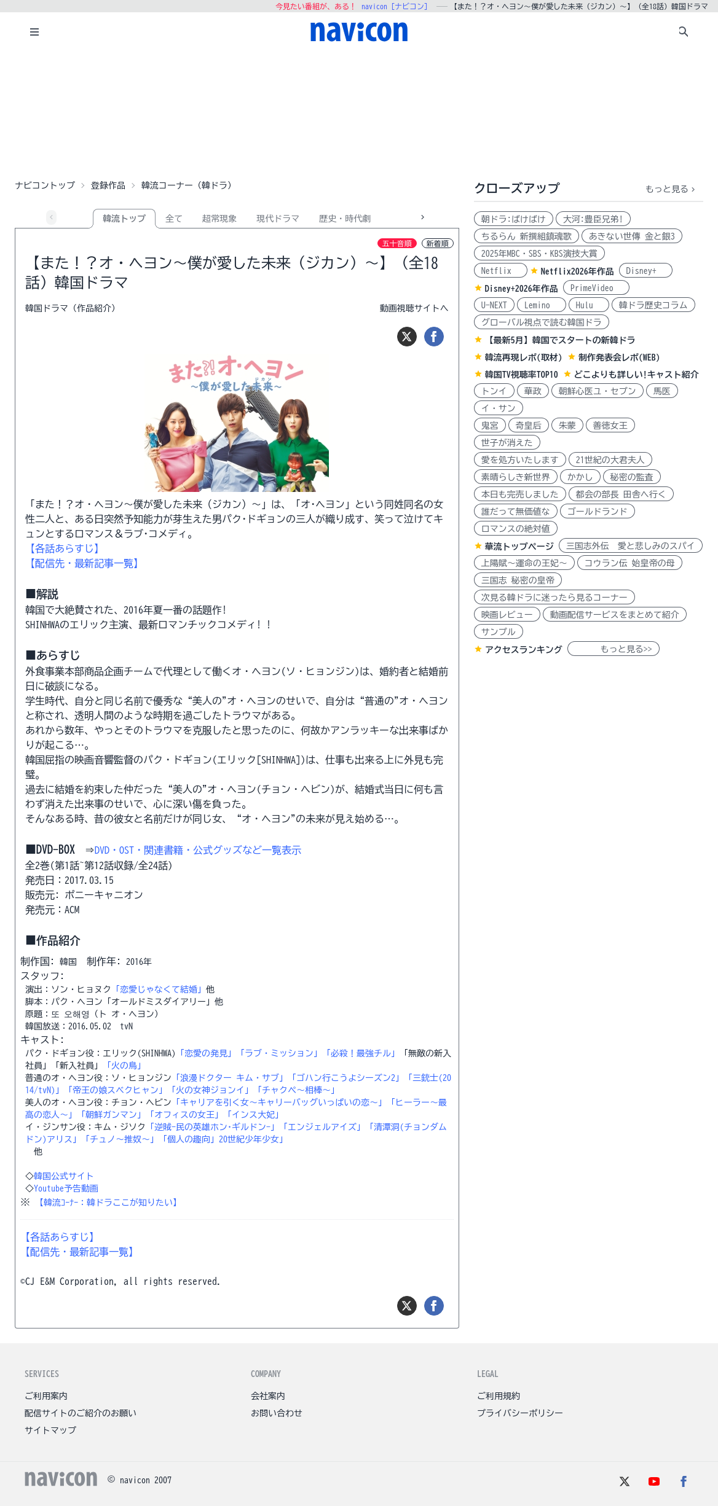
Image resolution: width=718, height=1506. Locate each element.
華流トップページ (519, 546)
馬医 (662, 391)
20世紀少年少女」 (253, 1139)
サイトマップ (50, 1430)
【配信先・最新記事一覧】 (84, 563)
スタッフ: (42, 976)
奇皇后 (529, 425)
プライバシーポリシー (520, 1413)
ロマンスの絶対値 (515, 529)
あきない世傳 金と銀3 (632, 236)
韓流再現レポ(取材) (523, 357)
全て (174, 218)
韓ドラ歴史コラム (653, 305)
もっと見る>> (613, 649)
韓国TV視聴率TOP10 (521, 374)
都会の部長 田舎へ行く (621, 494)
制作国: (37, 961)
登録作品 (108, 185)
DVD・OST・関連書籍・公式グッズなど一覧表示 (198, 850)
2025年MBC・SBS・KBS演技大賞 (539, 253)
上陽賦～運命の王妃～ (524, 563)
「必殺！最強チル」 (361, 1053)
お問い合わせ (276, 1413)
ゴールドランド (597, 511)
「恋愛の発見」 (206, 1053)
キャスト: (42, 1040)
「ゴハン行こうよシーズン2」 (346, 1078)
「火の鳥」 (124, 1065)
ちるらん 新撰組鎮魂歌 (526, 236)
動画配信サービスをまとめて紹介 (614, 615)
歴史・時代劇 (345, 218)
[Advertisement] (359, 113)
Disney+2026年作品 (521, 288)
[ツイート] (407, 336)
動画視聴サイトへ (414, 308)
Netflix (500, 271)
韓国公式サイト (64, 1176)
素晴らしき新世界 (515, 477)
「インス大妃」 (253, 1114)
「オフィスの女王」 (184, 1114)
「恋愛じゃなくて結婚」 (158, 989)
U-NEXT (494, 305)
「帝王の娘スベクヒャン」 (115, 1090)
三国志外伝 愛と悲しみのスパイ (630, 546)
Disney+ (645, 271)
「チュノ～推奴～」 (120, 1139)
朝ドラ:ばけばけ (513, 219)
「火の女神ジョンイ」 (210, 1090)
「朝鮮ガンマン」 (111, 1114)
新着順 (438, 243)
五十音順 (397, 243)
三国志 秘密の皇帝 (517, 580)
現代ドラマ (277, 218)
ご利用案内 (46, 1396)
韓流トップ (124, 218)
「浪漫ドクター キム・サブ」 (230, 1078)
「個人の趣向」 (189, 1139)
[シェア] (434, 336)
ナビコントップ (45, 185)
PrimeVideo (596, 288)
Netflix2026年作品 (577, 271)
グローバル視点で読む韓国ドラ (541, 322)
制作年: (104, 961)
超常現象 (219, 218)
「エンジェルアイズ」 (322, 1127)
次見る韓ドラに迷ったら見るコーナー (554, 597)
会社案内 (268, 1396)
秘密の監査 (631, 477)
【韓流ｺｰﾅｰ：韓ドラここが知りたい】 (108, 1202)
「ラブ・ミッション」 (279, 1053)
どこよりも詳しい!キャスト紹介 (636, 374)
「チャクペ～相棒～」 (296, 1090)
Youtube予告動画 (66, 1188)
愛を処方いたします (520, 460)
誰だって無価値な (515, 511)
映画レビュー (507, 615)
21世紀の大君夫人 (610, 460)
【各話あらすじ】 (64, 548)
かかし (580, 477)
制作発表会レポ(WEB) (619, 357)
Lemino (541, 305)
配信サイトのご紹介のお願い (80, 1413)
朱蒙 (567, 425)
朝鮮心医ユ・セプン (597, 391)
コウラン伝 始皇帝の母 (630, 563)
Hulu (589, 305)
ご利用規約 (498, 1396)
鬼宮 (490, 425)
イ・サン (498, 408)
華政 (533, 391)
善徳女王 (610, 425)
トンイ (494, 391)
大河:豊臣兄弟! (593, 219)
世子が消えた (507, 443)
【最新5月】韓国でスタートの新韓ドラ (560, 340)
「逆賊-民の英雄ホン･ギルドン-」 (212, 1127)
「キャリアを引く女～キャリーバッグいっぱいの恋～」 (279, 1102)
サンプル (498, 632)
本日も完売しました (520, 494)
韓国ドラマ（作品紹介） (72, 308)
